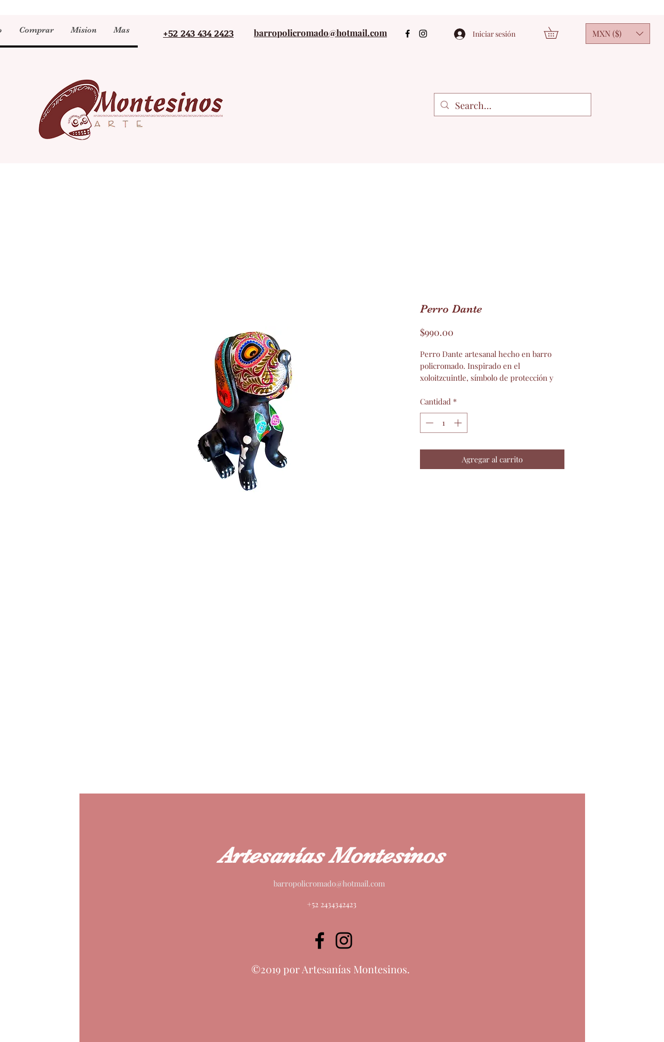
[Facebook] (407, 33)
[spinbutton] (443, 422)
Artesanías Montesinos (331, 855)
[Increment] (459, 422)
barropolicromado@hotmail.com (329, 883)
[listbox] (618, 33)
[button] (121, 29)
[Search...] (512, 106)
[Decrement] (428, 422)
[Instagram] (423, 33)
